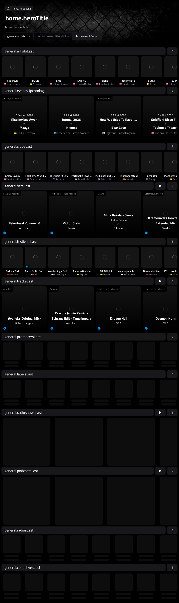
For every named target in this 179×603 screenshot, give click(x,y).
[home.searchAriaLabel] (52, 36)
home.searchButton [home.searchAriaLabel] (87, 36)
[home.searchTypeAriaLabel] (18, 36)
